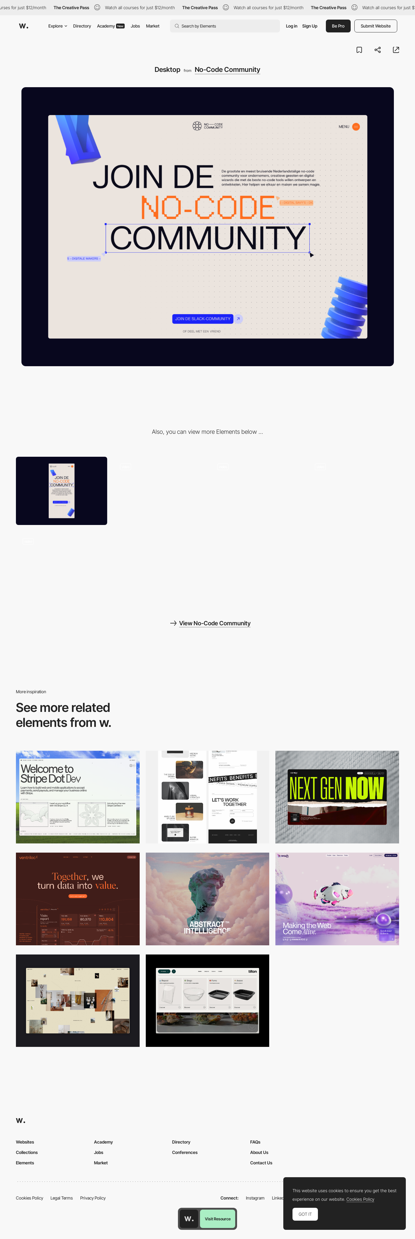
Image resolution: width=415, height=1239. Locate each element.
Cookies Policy (29, 1197)
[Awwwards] (23, 26)
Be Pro (338, 25)
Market (153, 25)
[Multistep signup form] (61, 565)
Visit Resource (218, 1218)
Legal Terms (62, 1197)
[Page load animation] (159, 491)
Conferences (185, 1152)
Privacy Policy (93, 1197)
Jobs (135, 25)
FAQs (255, 1141)
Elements (25, 1162)
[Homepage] (353, 491)
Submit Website (376, 25)
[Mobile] (61, 491)
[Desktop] (78, 797)
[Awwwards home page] (189, 1219)
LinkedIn (280, 1197)
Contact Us (261, 1162)
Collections (27, 1152)
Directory (82, 25)
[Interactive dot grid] (256, 491)
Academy (111, 25)
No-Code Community (227, 69)
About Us (259, 1152)
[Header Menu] (208, 1000)
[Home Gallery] (78, 1000)
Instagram (255, 1197)
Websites (25, 1141)
